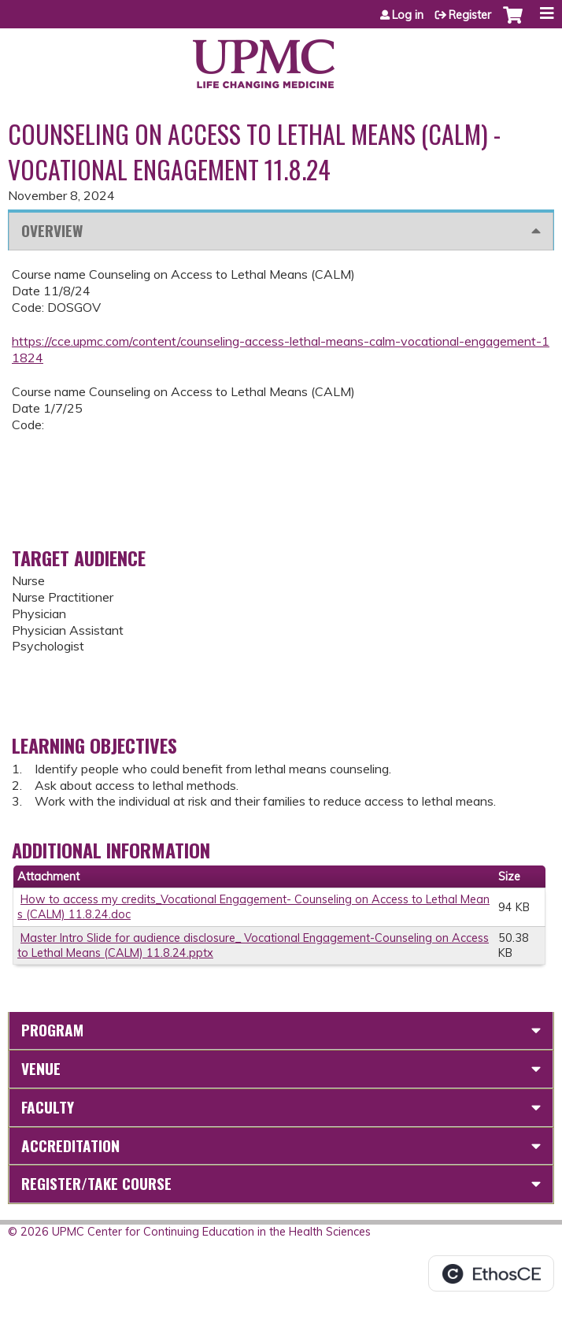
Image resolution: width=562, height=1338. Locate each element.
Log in (407, 14)
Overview (52, 230)
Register (470, 14)
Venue (41, 1068)
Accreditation (70, 1145)
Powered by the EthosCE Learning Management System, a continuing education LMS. (491, 1273)
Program (52, 1029)
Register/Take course (96, 1183)
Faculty (47, 1106)
